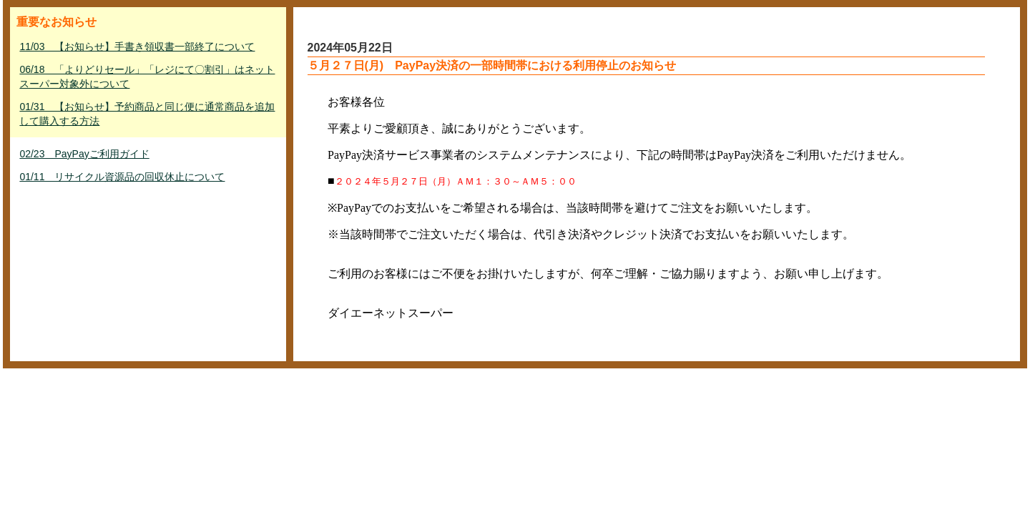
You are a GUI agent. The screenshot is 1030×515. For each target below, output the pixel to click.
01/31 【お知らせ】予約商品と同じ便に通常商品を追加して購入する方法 (147, 114)
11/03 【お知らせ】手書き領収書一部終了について (137, 46)
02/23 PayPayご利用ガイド (84, 154)
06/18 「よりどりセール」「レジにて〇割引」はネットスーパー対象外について (147, 76)
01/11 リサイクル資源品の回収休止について (122, 176)
